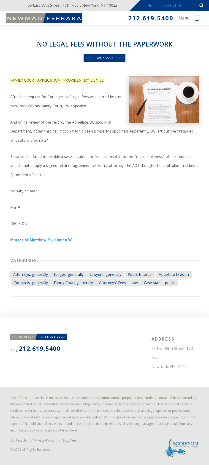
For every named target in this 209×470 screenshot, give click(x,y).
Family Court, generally (75, 286)
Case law (154, 286)
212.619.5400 (149, 19)
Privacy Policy (45, 445)
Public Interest (141, 278)
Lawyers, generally (107, 278)
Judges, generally (69, 278)
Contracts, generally (31, 286)
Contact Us (173, 6)
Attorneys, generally (30, 278)
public (173, 286)
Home (152, 6)
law (137, 286)
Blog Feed (70, 445)
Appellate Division (176, 278)
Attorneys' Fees (114, 286)
